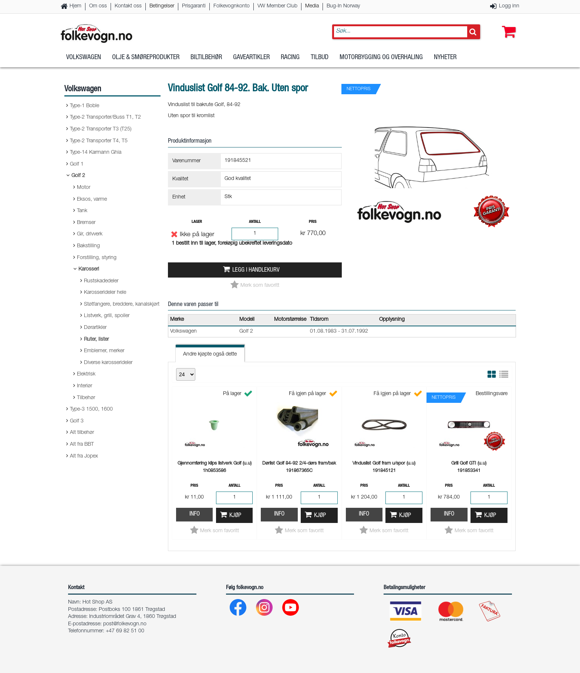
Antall (255, 222)
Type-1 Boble (84, 106)
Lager (197, 222)
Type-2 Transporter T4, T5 (99, 141)
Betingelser (161, 6)
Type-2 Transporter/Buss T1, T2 (105, 117)
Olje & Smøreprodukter (145, 58)
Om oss (98, 6)
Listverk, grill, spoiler (106, 316)
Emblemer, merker (104, 351)
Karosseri (88, 269)
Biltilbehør (206, 58)
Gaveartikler (251, 58)
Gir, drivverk (89, 234)
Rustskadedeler (101, 281)
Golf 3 (77, 421)
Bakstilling (88, 246)
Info (194, 514)
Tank (82, 211)
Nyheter (445, 58)
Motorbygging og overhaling (381, 58)
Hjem (75, 6)
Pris (313, 222)
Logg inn (509, 6)
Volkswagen (83, 58)
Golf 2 (78, 176)
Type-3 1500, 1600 (91, 409)
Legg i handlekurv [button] (256, 270)
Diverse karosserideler (108, 363)
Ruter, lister (96, 339)
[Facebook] (238, 609)
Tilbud (319, 58)
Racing (290, 58)
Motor (83, 187)
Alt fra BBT (82, 444)
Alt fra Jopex (84, 456)
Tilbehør (86, 398)
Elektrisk (86, 374)
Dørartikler (95, 327)
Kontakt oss (128, 6)
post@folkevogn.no (124, 624)
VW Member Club (277, 6)
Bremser (86, 222)
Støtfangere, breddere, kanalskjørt (121, 304)
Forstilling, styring (97, 258)
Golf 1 (77, 164)
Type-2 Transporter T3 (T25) (100, 129)
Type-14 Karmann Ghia (95, 152)
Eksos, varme (92, 199)
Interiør (84, 386)
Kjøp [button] (235, 516)
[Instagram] (264, 609)
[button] (507, 24)
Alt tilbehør (82, 432)
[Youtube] (291, 609)
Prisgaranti (194, 6)
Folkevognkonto (231, 6)
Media (312, 6)
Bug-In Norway (343, 6)
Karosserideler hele (105, 292)
